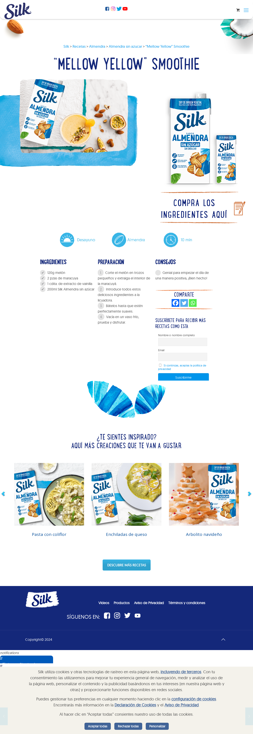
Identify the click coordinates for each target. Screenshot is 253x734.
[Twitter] (184, 303)
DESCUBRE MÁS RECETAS (126, 565)
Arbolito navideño (204, 534)
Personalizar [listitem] (157, 726)
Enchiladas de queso (126, 534)
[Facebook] (175, 303)
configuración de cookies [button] (193, 699)
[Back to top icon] (223, 639)
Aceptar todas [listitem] (97, 726)
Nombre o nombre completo (176, 335)
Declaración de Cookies (135, 704)
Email (161, 350)
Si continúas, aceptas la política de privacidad (182, 367)
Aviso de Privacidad (182, 704)
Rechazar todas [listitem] (128, 726)
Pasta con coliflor (49, 534)
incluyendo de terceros (181, 671)
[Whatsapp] (193, 303)
